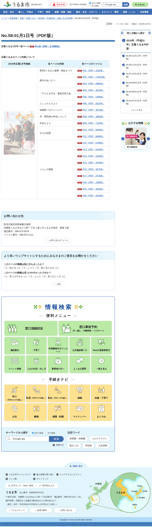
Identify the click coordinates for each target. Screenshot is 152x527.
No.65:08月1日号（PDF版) (136, 93)
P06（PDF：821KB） (94, 103)
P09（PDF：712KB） (94, 123)
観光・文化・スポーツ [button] (86, 12)
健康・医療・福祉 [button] (63, 12)
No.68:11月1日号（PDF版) (136, 66)
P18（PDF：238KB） (94, 182)
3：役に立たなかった (48, 268)
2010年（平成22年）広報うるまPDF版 (55, 18)
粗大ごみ (74, 446)
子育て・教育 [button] (44, 12)
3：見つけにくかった (55, 276)
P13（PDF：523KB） (94, 149)
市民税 (88, 446)
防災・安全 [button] (8, 12)
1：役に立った (13, 268)
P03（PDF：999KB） (94, 83)
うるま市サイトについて (20, 475)
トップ (4, 18)
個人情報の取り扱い (45, 475)
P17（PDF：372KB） (94, 176)
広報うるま (31, 18)
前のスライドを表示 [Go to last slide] (122, 138)
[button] (59, 4)
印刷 (110, 24)
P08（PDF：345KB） (94, 116)
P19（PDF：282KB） (94, 189)
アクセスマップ (18, 511)
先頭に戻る (77, 467)
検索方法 (60, 445)
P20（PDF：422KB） (94, 195)
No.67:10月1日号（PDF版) (136, 75)
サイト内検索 (9, 439)
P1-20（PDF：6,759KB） (48, 46)
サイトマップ (42, 479)
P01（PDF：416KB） (94, 70)
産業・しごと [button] (129, 12)
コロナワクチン (99, 439)
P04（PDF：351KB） (94, 90)
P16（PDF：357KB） (94, 169)
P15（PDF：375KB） (94, 162)
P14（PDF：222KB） (94, 156)
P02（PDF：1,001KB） (94, 77)
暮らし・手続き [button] (25, 12)
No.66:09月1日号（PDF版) (136, 84)
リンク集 (13, 479)
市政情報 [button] (144, 12)
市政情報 (13, 18)
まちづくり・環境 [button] (110, 12)
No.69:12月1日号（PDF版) (136, 57)
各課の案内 (42, 511)
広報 (22, 18)
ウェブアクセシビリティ (70, 475)
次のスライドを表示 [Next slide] (148, 138)
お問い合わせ (66, 511)
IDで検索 (95, 6)
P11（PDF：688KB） (94, 136)
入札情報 (102, 446)
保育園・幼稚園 (77, 439)
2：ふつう (29, 268)
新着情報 (141, 5)
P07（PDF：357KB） (94, 110)
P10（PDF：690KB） (94, 130)
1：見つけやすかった (16, 276)
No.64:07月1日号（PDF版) (136, 102)
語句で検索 (96, 3)
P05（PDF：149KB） (94, 97)
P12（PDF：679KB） (94, 143)
